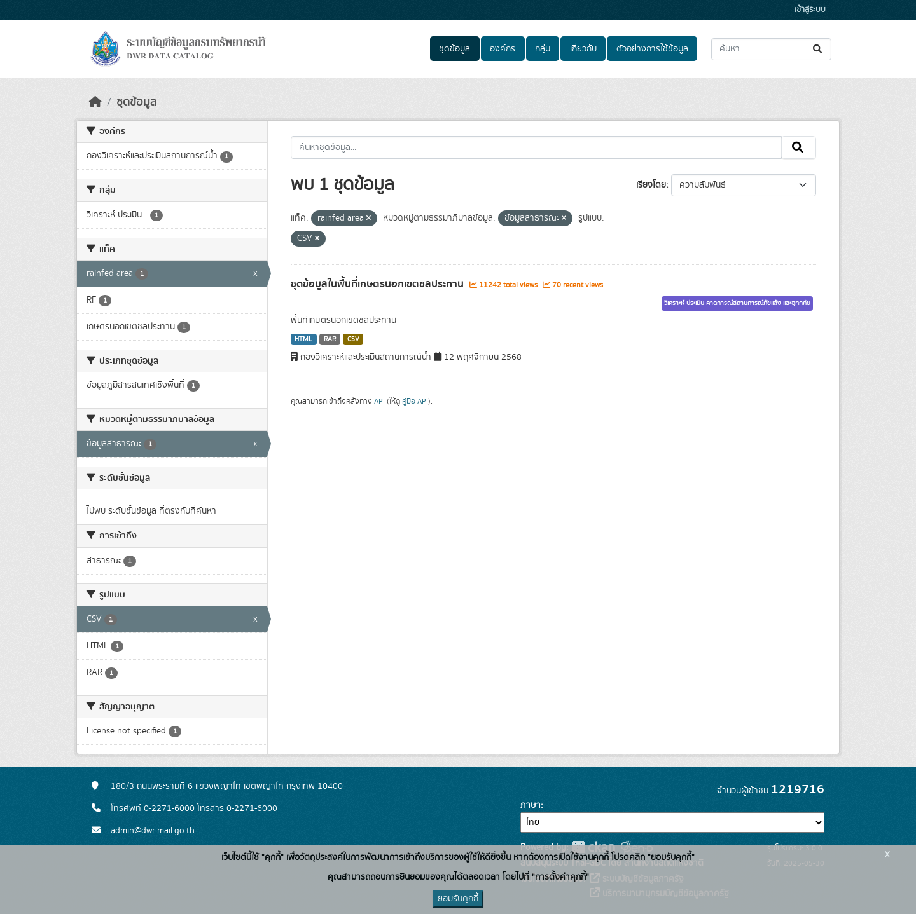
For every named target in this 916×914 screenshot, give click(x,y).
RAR (330, 339)
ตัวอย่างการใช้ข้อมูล (652, 49)
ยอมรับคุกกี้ (458, 898)
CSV (353, 339)
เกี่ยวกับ (583, 49)
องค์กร (502, 49)
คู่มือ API (415, 401)
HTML (303, 339)
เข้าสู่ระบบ (810, 10)
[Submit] (818, 49)
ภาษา (530, 805)
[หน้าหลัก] (95, 102)
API (379, 401)
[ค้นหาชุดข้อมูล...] (771, 49)
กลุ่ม (542, 49)
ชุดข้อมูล (454, 49)
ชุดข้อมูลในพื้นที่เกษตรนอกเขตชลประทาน (378, 284)
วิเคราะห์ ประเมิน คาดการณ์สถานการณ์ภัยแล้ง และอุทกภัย (737, 303)
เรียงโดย (651, 185)
